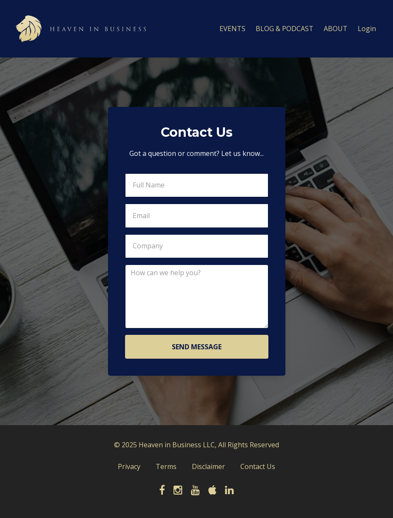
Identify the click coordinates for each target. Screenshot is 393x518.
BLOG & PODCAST (284, 28)
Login (367, 28)
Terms (166, 466)
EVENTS (232, 28)
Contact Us (257, 466)
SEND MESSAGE (197, 346)
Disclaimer (208, 466)
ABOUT (335, 28)
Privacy (129, 466)
